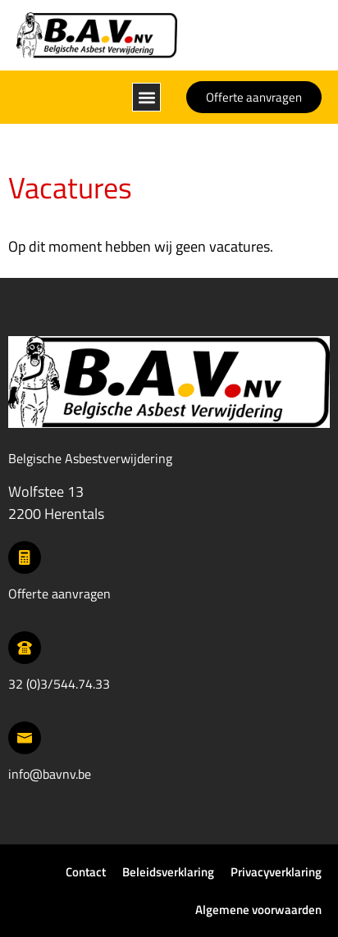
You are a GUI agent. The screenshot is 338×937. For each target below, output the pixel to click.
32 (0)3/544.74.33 (59, 684)
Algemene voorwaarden (258, 909)
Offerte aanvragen (59, 593)
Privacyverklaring (276, 871)
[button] (146, 97)
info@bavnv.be (49, 774)
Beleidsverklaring (168, 871)
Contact (86, 871)
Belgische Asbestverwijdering (90, 458)
